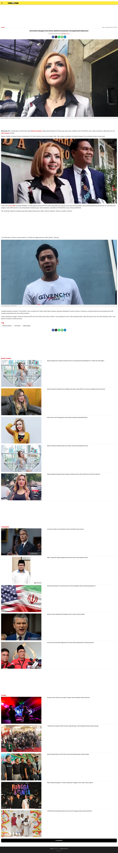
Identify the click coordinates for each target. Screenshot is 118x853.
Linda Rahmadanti (52, 33)
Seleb (3, 27)
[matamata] (13, 3)
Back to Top (59, 850)
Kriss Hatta (12, 205)
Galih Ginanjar (5, 133)
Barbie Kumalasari (36, 131)
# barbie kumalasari (7, 325)
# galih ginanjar (26, 325)
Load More (59, 840)
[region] (59, 15)
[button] (2, 2)
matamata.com (56, 848)
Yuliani (59, 33)
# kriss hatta (17, 325)
